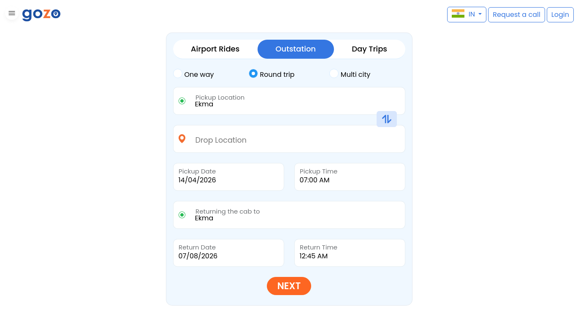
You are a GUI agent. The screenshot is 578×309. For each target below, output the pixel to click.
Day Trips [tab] (369, 48)
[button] (11, 14)
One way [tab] (193, 73)
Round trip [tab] (272, 73)
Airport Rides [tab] (215, 48)
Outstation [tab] (295, 48)
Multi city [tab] (349, 73)
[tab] (211, 74)
